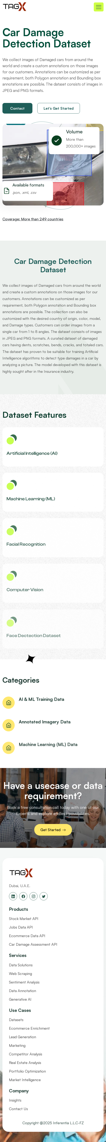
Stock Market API (23, 918)
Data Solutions (21, 965)
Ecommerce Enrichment (29, 1028)
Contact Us (18, 1108)
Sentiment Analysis (24, 982)
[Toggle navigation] (99, 6)
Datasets (16, 1019)
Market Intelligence (25, 1079)
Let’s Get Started (59, 108)
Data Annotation (22, 990)
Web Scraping (20, 973)
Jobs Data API (21, 927)
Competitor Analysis (25, 1054)
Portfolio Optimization (27, 1071)
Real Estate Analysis (25, 1062)
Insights (15, 1100)
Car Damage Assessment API (33, 944)
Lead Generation (22, 1037)
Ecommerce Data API (27, 935)
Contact (17, 108)
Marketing (17, 1045)
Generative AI (20, 999)
